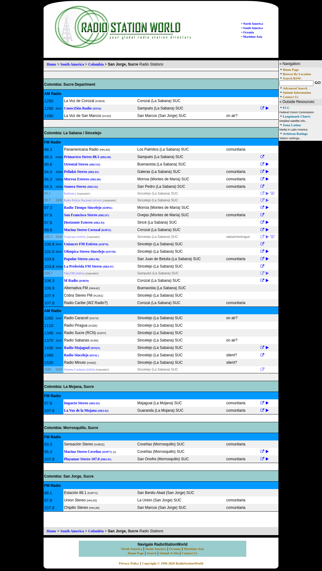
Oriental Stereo (82, 164)
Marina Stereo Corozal (87, 230)
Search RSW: (292, 78)
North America (131, 549)
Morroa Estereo (82, 179)
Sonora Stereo (81, 186)
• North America (252, 23)
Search (151, 553)
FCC (286, 107)
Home (51, 64)
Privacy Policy (129, 563)
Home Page (291, 69)
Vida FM (74, 273)
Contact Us (291, 97)
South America (72, 64)
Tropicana (75, 236)
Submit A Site (169, 553)
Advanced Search (295, 88)
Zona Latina (292, 125)
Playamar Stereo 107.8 (87, 459)
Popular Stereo (82, 259)
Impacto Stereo (82, 403)
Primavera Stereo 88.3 (87, 157)
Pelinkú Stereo (81, 172)
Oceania (175, 549)
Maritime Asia (194, 549)
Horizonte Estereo (84, 222)
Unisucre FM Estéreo (86, 244)
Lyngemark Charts (297, 116)
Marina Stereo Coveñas (88, 451)
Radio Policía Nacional (83, 200)
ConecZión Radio (82, 108)
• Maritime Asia (251, 36)
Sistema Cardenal (79, 369)
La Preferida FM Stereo (89, 266)
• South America (252, 28)
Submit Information (297, 92)
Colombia (96, 64)
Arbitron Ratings (295, 133)
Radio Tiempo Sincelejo (88, 207)
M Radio (76, 280)
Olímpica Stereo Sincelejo (90, 251)
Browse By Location (297, 74)
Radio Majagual (82, 348)
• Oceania (247, 32)
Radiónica (70, 193)
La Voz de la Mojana (86, 410)
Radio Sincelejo (81, 355)
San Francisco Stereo (86, 215)
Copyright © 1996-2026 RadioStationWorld (172, 563)
